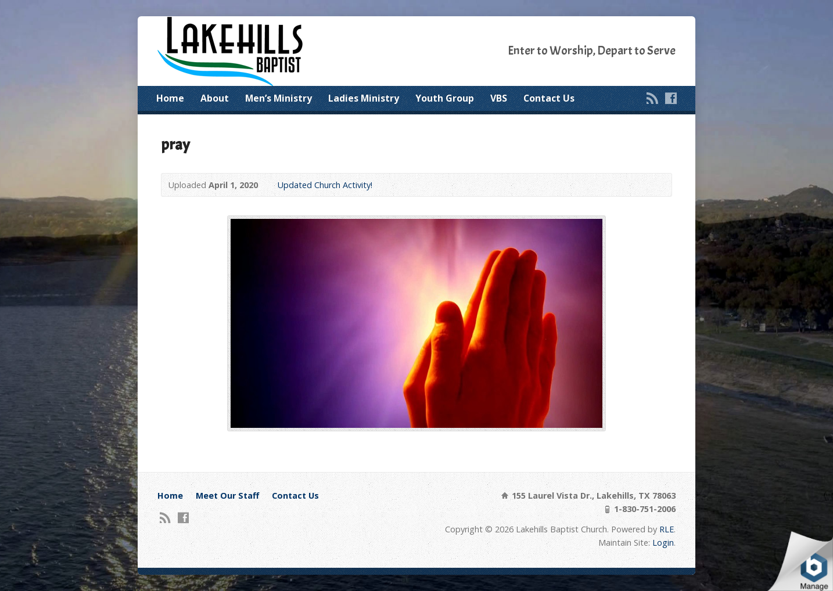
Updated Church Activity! (325, 184)
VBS (498, 98)
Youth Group (444, 98)
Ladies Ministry (363, 98)
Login (663, 542)
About (214, 98)
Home (170, 98)
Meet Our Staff (227, 495)
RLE (666, 529)
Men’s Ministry (278, 98)
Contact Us (549, 98)
